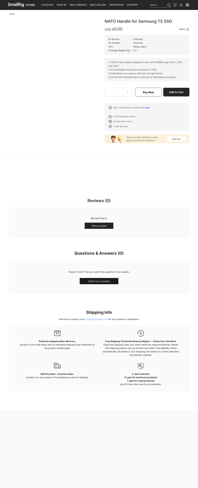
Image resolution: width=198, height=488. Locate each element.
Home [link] (12, 14)
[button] (109, 92)
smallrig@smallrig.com (96, 319)
